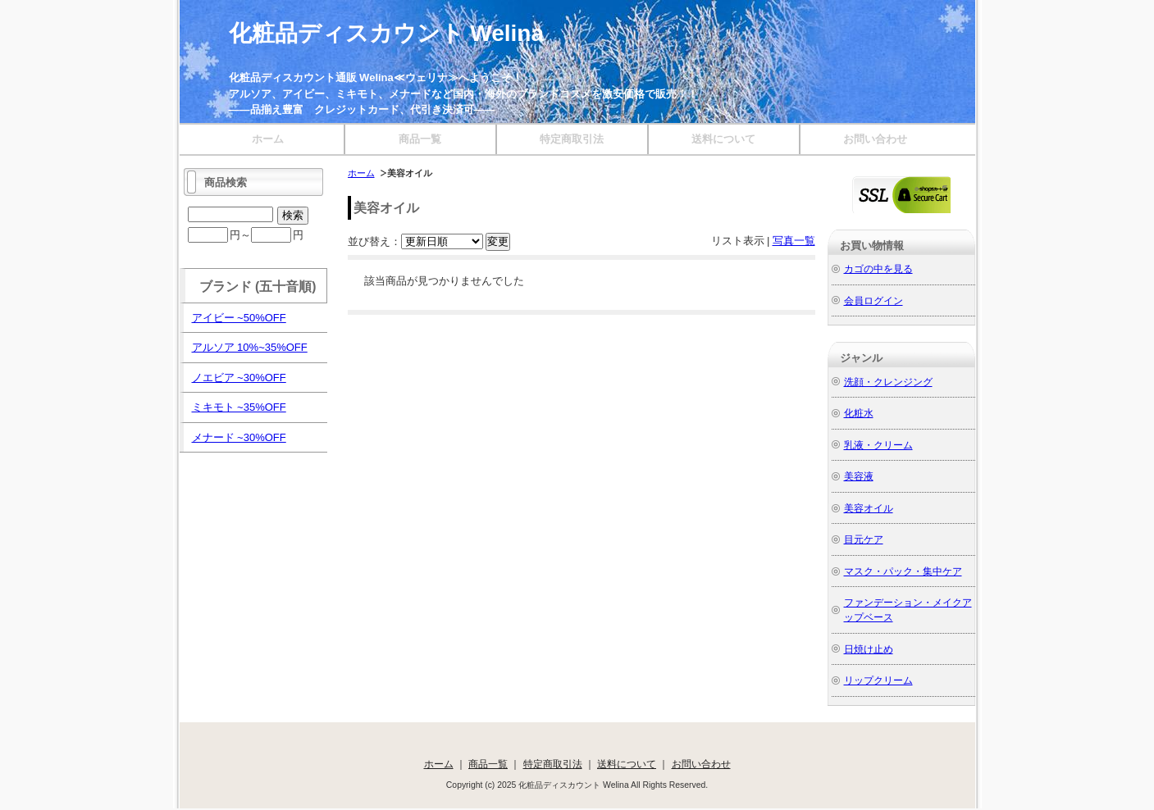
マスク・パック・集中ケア (903, 571)
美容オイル (868, 508)
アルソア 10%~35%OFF (250, 347)
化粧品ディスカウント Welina (387, 33)
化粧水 (858, 412)
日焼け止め (868, 649)
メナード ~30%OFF (239, 437)
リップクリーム (878, 680)
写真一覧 (794, 240)
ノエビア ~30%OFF (239, 377)
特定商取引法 (572, 139)
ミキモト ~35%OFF (239, 407)
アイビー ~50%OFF (239, 318)
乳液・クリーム (878, 444)
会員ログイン (873, 300)
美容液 (858, 476)
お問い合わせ (875, 139)
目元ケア (863, 539)
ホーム (268, 139)
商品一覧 (420, 139)
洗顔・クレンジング (888, 381)
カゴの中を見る (878, 268)
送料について (723, 139)
